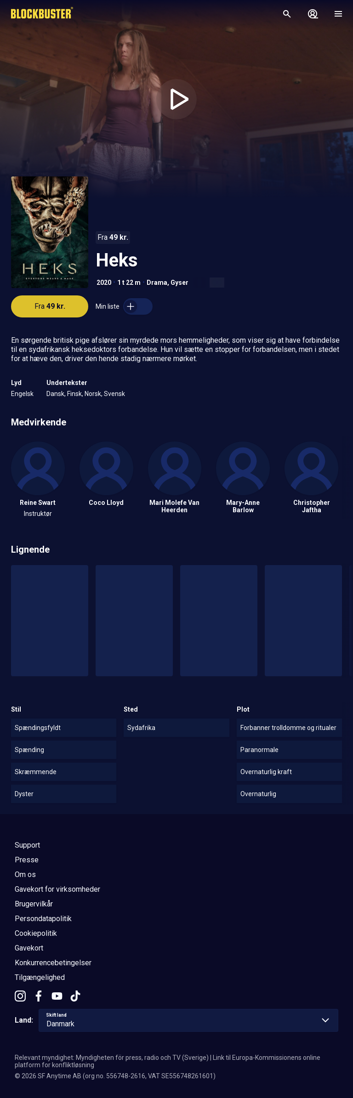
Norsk (93, 393)
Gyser (179, 282)
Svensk (114, 393)
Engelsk (22, 393)
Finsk (74, 393)
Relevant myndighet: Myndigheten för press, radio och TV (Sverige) (112, 1057)
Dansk (55, 393)
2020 (104, 282)
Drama (157, 282)
